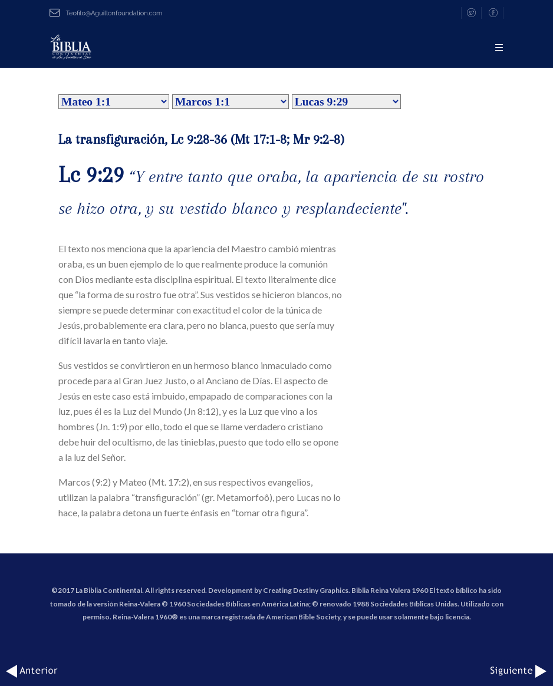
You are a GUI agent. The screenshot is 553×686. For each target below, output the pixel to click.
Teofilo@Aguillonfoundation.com (106, 13)
